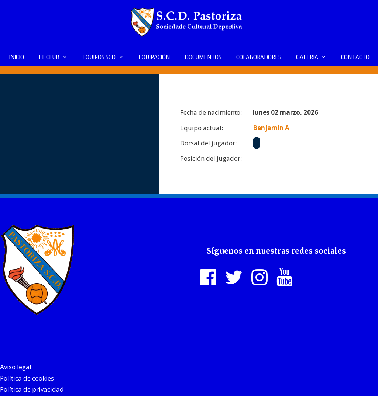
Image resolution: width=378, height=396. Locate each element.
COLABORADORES (258, 57)
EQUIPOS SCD (106, 57)
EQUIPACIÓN (154, 57)
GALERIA (315, 57)
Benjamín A (271, 128)
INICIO (16, 57)
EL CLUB (57, 57)
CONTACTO (355, 57)
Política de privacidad (32, 389)
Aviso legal (15, 366)
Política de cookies (27, 378)
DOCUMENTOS (203, 57)
